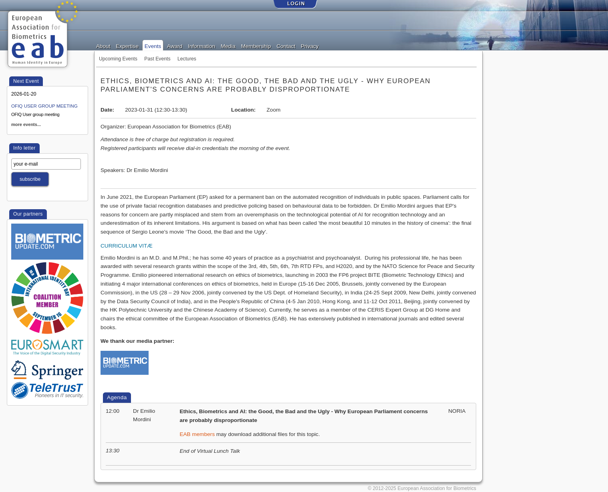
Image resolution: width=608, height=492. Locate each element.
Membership (256, 45)
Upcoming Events (118, 59)
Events (153, 45)
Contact (285, 45)
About (103, 45)
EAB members (197, 434)
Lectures (186, 59)
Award (174, 45)
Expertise (127, 45)
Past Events (157, 59)
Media (228, 45)
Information (201, 45)
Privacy (310, 45)
